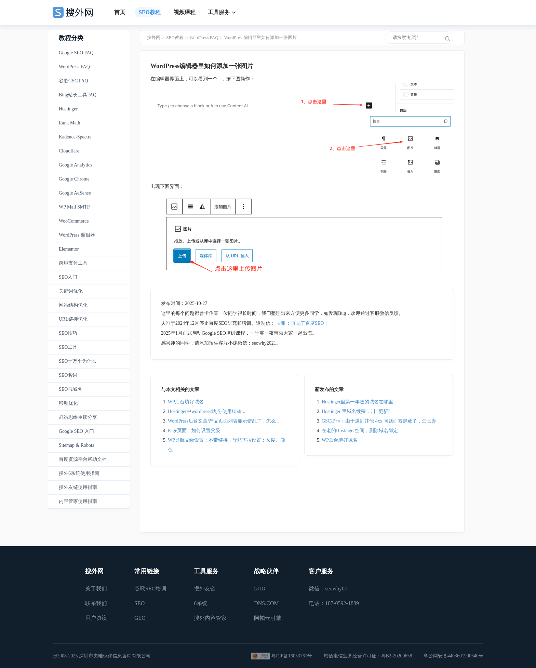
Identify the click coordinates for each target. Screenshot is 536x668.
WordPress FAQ (74, 66)
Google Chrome (74, 179)
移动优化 (68, 403)
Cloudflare (69, 150)
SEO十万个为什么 (77, 361)
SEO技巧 (68, 333)
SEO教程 (150, 12)
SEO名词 (68, 375)
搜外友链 (205, 588)
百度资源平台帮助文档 (83, 459)
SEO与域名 (70, 389)
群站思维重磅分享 (78, 417)
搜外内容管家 (210, 618)
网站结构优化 (73, 305)
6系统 (200, 603)
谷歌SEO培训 (150, 588)
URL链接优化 (73, 319)
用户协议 (96, 618)
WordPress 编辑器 (77, 235)
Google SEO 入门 (76, 431)
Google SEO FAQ (76, 52)
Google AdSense (75, 193)
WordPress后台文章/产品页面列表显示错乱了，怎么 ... (224, 421)
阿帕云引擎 (267, 618)
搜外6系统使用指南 (79, 473)
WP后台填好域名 (186, 401)
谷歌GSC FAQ (73, 80)
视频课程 (185, 12)
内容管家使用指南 (78, 501)
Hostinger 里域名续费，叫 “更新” (356, 411)
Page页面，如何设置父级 (194, 430)
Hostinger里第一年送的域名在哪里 (357, 401)
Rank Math (69, 122)
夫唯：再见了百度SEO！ (303, 323)
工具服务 (219, 12)
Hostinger (68, 108)
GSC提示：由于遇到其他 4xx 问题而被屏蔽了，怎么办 (379, 421)
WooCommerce (74, 221)
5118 (259, 588)
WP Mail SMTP (74, 207)
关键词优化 (71, 291)
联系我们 (96, 603)
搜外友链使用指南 (78, 487)
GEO (140, 618)
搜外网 (153, 37)
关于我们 (96, 588)
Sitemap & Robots (76, 445)
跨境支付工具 (73, 263)
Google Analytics (75, 165)
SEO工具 (68, 347)
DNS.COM (266, 603)
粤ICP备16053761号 (291, 655)
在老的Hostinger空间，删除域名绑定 (360, 430)
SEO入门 (68, 277)
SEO (139, 603)
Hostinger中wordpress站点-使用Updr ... (207, 411)
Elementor (69, 249)
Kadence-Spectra (75, 136)
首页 (119, 12)
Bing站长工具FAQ (77, 94)
